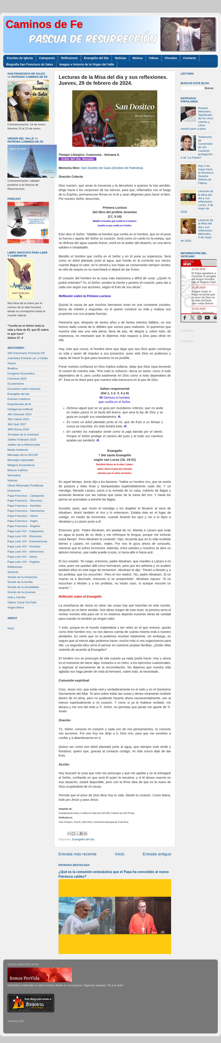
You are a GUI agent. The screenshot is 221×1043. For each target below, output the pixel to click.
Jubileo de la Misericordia (23, 444)
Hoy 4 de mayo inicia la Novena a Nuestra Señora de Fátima (205, 174)
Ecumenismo (15, 383)
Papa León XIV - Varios (22, 556)
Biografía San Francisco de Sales (29, 64)
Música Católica (17, 470)
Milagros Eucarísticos (21, 465)
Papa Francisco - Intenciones (26, 510)
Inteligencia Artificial (20, 409)
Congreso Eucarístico (21, 373)
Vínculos (171, 58)
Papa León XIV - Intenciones (25, 551)
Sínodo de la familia (20, 582)
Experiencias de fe (19, 404)
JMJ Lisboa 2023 (18, 419)
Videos (154, 58)
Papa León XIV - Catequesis (25, 531)
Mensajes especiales (20, 460)
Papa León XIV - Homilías (23, 546)
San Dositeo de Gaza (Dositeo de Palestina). (112, 168)
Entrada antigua (157, 854)
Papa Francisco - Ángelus (23, 526)
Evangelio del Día (96, 58)
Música (137, 58)
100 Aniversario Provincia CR (26, 353)
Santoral (12, 572)
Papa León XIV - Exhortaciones (27, 541)
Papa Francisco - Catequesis (25, 495)
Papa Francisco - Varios (22, 515)
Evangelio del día (83, 839)
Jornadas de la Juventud (23, 434)
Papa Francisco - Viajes (22, 521)
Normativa (14, 475)
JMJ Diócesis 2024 (19, 414)
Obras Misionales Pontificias (25, 485)
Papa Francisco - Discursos (24, 500)
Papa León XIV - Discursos (24, 536)
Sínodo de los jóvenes (21, 592)
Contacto (189, 58)
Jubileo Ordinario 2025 (21, 439)
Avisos (11, 363)
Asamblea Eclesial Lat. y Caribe (27, 358)
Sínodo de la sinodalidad (23, 587)
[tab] (190, 263)
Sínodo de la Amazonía (22, 577)
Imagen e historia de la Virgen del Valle (86, 64)
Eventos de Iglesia (20, 58)
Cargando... (188, 330)
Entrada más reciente (77, 854)
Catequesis (47, 58)
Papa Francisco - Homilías (24, 505)
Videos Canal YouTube (22, 602)
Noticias (120, 58)
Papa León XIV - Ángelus (23, 561)
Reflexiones (69, 58)
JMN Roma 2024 (18, 429)
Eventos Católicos (18, 399)
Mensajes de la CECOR (22, 454)
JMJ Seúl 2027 (16, 424)
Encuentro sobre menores (23, 388)
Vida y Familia (16, 597)
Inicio (119, 854)
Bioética (12, 368)
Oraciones (14, 490)
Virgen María (15, 607)
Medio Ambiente (17, 449)
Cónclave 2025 (17, 378)
